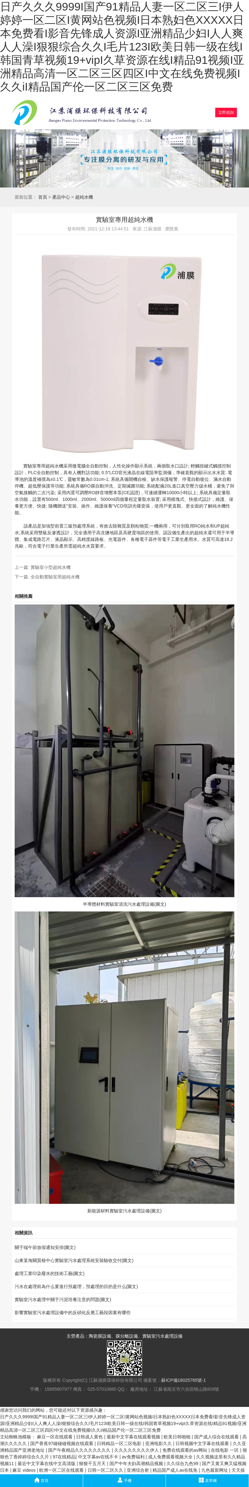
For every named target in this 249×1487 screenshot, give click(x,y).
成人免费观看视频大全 (171, 1456)
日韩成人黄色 (90, 1436)
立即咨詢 (226, 112)
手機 (124, 1480)
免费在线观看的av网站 (185, 1450)
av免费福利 (134, 1456)
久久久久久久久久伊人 (137, 1450)
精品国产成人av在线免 (176, 1470)
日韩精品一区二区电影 (120, 1443)
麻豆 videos (24, 1470)
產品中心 (61, 197)
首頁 (42, 197)
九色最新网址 (215, 1470)
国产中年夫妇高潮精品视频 (137, 1463)
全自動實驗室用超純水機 (55, 576)
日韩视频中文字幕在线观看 (202, 1443)
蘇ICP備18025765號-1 (183, 1380)
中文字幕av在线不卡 (99, 1456)
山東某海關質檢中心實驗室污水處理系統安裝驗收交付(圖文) (74, 1260)
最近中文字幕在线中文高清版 (47, 1463)
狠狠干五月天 (93, 1463)
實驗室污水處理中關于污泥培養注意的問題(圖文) (63, 1299)
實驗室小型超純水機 (51, 567)
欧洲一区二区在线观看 (62, 1470)
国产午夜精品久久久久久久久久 (80, 1450)
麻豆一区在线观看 (55, 1436)
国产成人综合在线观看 (217, 1436)
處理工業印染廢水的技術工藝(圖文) (49, 1273)
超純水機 (84, 197)
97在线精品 (64, 1456)
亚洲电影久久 (159, 1443)
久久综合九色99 (183, 1463)
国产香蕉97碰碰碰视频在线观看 (62, 1443)
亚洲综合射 (138, 1470)
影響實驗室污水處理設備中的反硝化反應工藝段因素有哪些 (73, 1312)
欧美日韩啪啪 (178, 1436)
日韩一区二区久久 (106, 1470)
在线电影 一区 (225, 1450)
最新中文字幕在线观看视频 (134, 1436)
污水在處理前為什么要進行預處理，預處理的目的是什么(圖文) (76, 1286)
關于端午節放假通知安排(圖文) (45, 1247)
